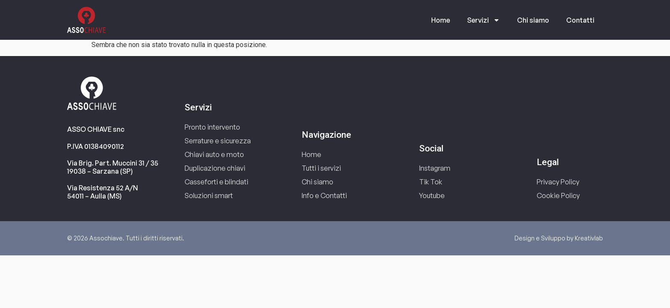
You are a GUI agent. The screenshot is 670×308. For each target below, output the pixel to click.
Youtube (432, 195)
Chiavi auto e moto (214, 154)
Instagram (434, 168)
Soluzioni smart (209, 195)
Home (440, 20)
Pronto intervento (212, 127)
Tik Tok (430, 182)
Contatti (580, 20)
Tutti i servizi (321, 168)
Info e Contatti (324, 195)
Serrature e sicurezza (218, 140)
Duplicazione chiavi (215, 168)
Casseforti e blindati (216, 182)
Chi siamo (533, 20)
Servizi (483, 20)
